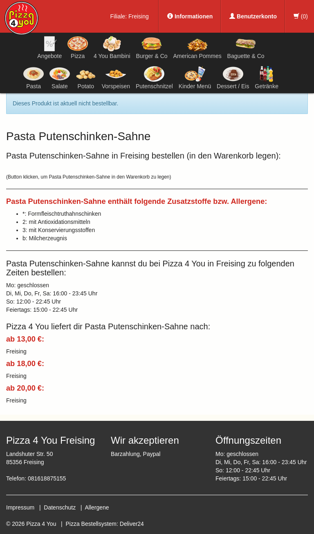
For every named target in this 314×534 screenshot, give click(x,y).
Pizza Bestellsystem (91, 524)
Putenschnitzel (154, 77)
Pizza (77, 47)
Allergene (97, 507)
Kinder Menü (195, 77)
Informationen (190, 16)
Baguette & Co (246, 47)
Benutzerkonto (253, 16)
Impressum (20, 507)
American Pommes (197, 48)
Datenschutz (60, 507)
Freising (138, 16)
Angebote (49, 47)
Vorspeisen (116, 77)
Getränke (266, 77)
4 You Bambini (112, 47)
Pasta (33, 77)
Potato (86, 77)
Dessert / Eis (233, 77)
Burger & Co (152, 47)
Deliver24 (132, 524)
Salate (59, 77)
